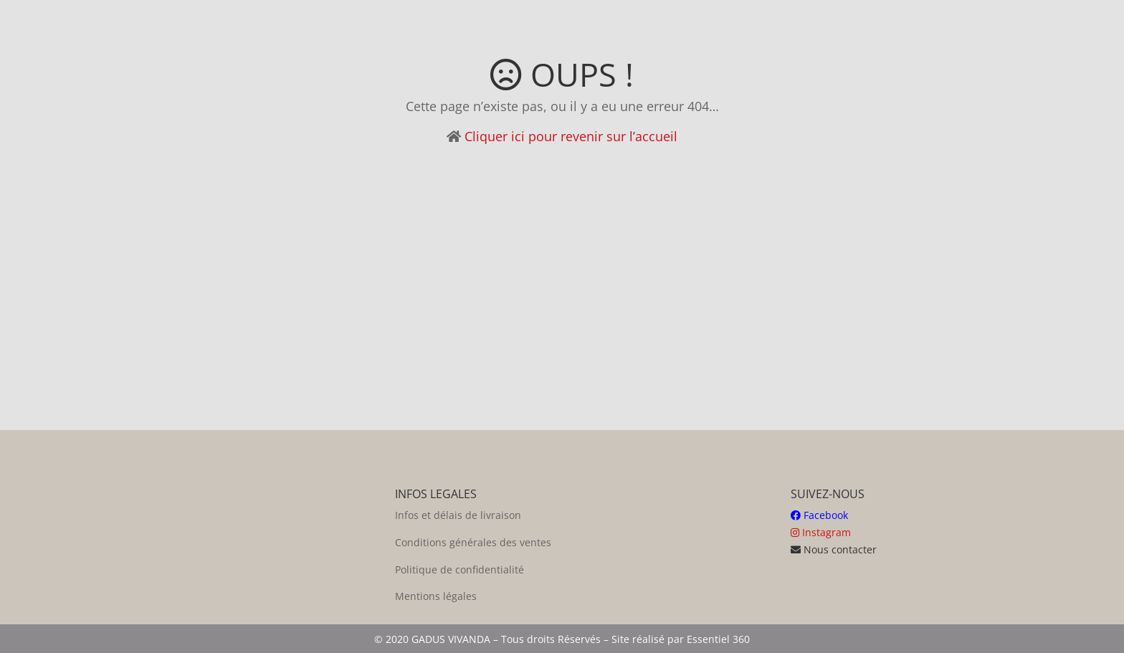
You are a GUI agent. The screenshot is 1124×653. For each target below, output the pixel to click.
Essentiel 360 (718, 639)
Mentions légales (436, 596)
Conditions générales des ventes (473, 542)
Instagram (821, 532)
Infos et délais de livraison (458, 515)
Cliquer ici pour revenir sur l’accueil (571, 136)
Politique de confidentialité (459, 569)
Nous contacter (834, 549)
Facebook (819, 515)
